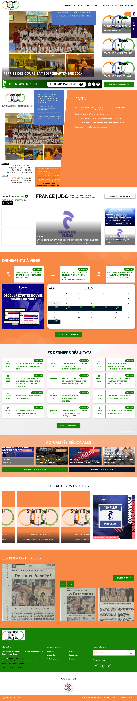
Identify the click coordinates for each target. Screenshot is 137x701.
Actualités (78, 5)
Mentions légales (127, 698)
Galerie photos (93, 5)
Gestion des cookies (111, 698)
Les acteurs (117, 5)
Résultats (129, 5)
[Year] (83, 288)
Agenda (106, 5)
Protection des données (91, 698)
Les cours (66, 5)
